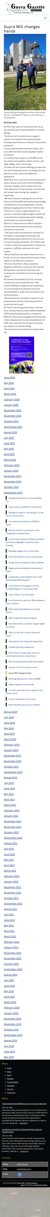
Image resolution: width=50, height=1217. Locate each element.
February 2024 (11, 744)
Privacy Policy (21, 1183)
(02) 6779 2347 (22, 1164)
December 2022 (12, 821)
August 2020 (10, 974)
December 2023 (12, 755)
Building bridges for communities (24, 551)
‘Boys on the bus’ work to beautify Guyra (23, 634)
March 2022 (10, 870)
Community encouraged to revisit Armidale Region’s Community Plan (22, 587)
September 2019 (13, 1035)
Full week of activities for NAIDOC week (22, 523)
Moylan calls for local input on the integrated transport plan (22, 532)
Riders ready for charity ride (21, 684)
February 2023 (11, 810)
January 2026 (11, 405)
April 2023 (9, 799)
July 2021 (9, 914)
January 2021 (11, 947)
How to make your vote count (22, 699)
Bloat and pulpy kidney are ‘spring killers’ (23, 611)
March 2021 (10, 936)
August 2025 (10, 432)
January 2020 (11, 1013)
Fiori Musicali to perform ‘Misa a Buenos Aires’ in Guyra (25, 602)
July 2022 (9, 848)
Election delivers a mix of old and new (26, 556)
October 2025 (11, 421)
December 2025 (12, 410)
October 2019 (11, 1029)
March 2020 (10, 1002)
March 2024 (10, 739)
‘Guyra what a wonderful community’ (25, 506)
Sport (9, 1075)
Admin (23, 1185)
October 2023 (11, 766)
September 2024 (13, 492)
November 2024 (12, 481)
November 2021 (12, 892)
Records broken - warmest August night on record (25, 625)
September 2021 (13, 903)
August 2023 (10, 777)
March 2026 (10, 393)
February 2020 (11, 1007)
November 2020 (12, 958)
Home (9, 1068)
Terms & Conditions (31, 1183)
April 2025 (9, 454)
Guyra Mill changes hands (20, 673)
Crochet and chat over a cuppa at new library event (24, 692)
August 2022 (10, 843)
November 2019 (12, 1024)
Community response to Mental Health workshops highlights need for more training (25, 542)
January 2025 (11, 470)
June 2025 (9, 443)
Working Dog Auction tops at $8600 (24, 678)
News (9, 1071)
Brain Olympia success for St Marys (24, 704)
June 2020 (9, 985)
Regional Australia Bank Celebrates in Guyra (24, 570)
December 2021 (12, 887)
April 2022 (9, 865)
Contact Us (11, 1092)
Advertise (11, 1085)
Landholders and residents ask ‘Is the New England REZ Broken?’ (24, 578)
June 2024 (9, 722)
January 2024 (11, 750)
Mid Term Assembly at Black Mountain (26, 661)
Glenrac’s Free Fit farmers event (23, 667)
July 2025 (9, 437)
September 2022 (13, 837)
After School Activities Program (23, 617)
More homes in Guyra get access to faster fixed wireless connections (23, 654)
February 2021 (11, 942)
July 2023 (9, 783)
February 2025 (11, 465)
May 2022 (9, 859)
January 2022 (11, 881)
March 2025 (10, 459)
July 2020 (9, 980)
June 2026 (9, 377)
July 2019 (9, 1046)
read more (24, 1123)
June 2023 (9, 788)
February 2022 (11, 876)
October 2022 (11, 832)
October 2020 (11, 963)
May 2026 (9, 383)
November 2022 (12, 827)
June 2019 (9, 1051)
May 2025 (9, 448)
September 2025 (13, 426)
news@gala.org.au (24, 1169)
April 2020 (9, 996)
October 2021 (11, 898)
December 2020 (12, 953)
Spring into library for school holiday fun (24, 500)
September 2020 (13, 969)
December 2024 (12, 476)
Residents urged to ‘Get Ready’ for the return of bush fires (24, 514)
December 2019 (12, 1018)
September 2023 (13, 772)
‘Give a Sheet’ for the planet (21, 594)
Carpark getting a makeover (21, 647)
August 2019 (10, 1040)
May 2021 (9, 925)
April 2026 (9, 388)
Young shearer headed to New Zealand (26, 562)
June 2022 (9, 854)
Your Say (10, 1089)
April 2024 (9, 733)
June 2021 (9, 920)
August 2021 (10, 909)
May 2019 (9, 1057)
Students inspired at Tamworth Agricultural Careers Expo (22, 1130)
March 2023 (10, 805)
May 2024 (9, 728)
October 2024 (11, 487)
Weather (10, 1078)
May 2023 (9, 794)
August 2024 (10, 711)
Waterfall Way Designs (40, 1185)
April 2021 (9, 931)
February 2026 (11, 399)
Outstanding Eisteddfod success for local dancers (24, 1103)
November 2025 (12, 415)
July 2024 (9, 717)
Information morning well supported (25, 641)
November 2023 (12, 761)
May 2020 (9, 991)
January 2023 (11, 815)
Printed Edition (12, 1082)
